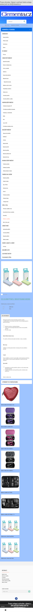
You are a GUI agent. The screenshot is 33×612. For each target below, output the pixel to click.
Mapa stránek (4, 582)
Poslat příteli (5, 294)
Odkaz (4, 306)
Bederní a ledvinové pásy (7, 65)
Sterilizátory (5, 44)
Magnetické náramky (7, 82)
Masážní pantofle (6, 147)
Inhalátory (4, 71)
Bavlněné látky (6, 250)
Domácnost (5, 34)
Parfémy (4, 246)
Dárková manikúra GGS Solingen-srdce (7, 404)
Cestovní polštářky (6, 232)
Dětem (4, 47)
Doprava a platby (5, 576)
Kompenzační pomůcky (7, 102)
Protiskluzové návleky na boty (8, 126)
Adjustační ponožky (6, 61)
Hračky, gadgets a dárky (8, 243)
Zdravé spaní (5, 226)
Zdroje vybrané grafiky (6, 580)
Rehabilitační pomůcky (8, 160)
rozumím (3, 606)
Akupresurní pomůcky (6, 133)
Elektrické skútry (6, 253)
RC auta (4, 54)
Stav (3, 308)
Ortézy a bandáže (6, 68)
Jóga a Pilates (5, 184)
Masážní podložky (6, 150)
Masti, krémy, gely (6, 222)
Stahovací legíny (5, 198)
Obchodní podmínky (5, 579)
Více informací (5, 316)
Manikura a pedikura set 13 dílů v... (7, 492)
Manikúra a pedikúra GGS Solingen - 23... (8, 514)
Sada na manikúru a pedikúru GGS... (7, 426)
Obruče (4, 191)
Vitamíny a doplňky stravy (7, 208)
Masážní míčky (5, 143)
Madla (4, 116)
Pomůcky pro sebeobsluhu (7, 112)
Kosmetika (5, 215)
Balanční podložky (6, 178)
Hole (4, 119)
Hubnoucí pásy (5, 188)
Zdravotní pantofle (6, 95)
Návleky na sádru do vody (7, 85)
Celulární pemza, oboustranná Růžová (7, 536)
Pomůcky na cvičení (7, 174)
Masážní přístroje (6, 157)
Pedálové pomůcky (6, 164)
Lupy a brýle (5, 123)
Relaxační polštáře (6, 236)
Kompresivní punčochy (7, 75)
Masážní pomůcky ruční (7, 153)
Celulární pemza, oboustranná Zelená (7, 558)
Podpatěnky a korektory (7, 88)
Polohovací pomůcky (6, 167)
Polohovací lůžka (6, 257)
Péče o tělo (7, 25)
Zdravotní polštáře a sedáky (7, 98)
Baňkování (4, 136)
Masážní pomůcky (6, 130)
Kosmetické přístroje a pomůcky (8, 212)
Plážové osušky (5, 40)
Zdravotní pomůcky (7, 58)
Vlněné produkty (6, 239)
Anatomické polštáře (6, 229)
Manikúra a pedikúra (15, 25)
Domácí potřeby (5, 37)
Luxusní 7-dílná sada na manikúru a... (7, 448)
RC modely (4, 51)
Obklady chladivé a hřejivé (7, 171)
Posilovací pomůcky (6, 194)
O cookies (4, 577)
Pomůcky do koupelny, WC (7, 106)
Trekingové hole (5, 201)
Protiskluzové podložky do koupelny (9, 109)
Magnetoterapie (5, 78)
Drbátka (4, 140)
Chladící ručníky (5, 181)
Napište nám (4, 574)
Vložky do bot (5, 92)
